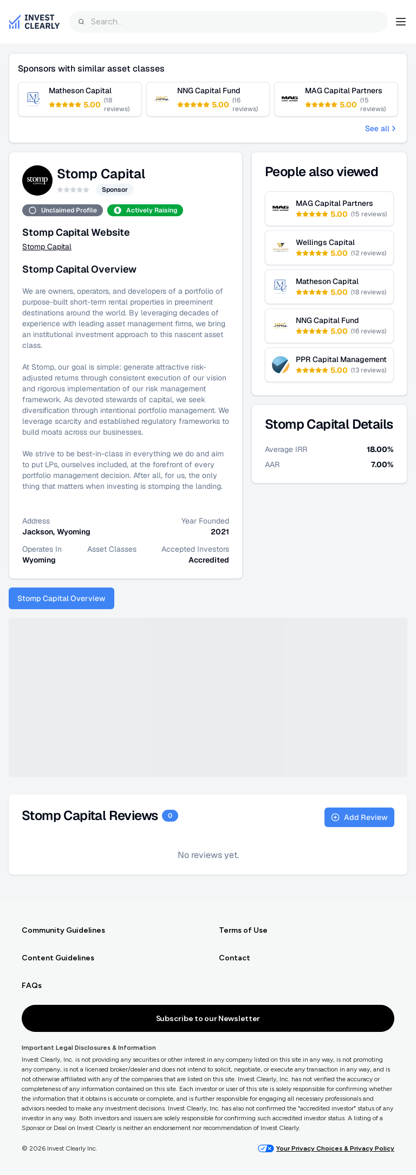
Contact (234, 958)
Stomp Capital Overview (61, 598)
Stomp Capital (47, 246)
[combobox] (228, 22)
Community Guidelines (63, 930)
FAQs (32, 985)
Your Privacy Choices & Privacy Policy (326, 1148)
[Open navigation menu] (400, 21)
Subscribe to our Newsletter (208, 1018)
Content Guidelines (58, 958)
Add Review (359, 817)
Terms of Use (243, 930)
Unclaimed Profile (62, 210)
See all (381, 128)
